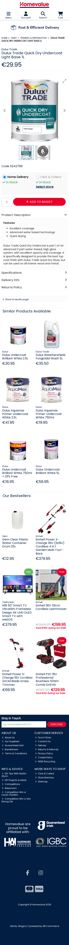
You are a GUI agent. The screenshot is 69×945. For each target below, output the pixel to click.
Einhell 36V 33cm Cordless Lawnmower (51, 607)
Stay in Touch (11, 718)
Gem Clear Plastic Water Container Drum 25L (15, 543)
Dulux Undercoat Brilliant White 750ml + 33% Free (17, 473)
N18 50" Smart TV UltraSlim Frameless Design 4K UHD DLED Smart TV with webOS (17, 612)
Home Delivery (17, 177)
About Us (8, 737)
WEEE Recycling (45, 761)
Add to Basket (39, 202)
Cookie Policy (44, 757)
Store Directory (44, 777)
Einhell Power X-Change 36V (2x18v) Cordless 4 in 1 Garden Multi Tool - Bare (50, 546)
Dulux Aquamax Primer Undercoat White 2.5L (15, 414)
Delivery (40, 745)
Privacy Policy (44, 753)
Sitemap (41, 781)
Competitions (11, 784)
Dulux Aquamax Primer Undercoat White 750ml (49, 414)
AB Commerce (51, 926)
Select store (45, 187)
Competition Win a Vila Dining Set (16, 800)
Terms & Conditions (14, 753)
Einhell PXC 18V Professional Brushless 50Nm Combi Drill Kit (47, 679)
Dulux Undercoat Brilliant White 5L (48, 471)
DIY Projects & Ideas (14, 780)
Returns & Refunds (47, 749)
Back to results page (17, 299)
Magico (22, 926)
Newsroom (9, 788)
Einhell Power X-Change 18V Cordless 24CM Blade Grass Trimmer (17, 679)
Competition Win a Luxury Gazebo (13, 793)
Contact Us (43, 741)
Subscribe (56, 724)
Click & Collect (50, 177)
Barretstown (10, 749)
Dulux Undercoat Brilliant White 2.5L (15, 356)
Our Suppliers (11, 741)
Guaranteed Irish (13, 745)
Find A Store (43, 737)
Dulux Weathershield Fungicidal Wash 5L (50, 356)
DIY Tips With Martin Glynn (13, 775)
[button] (64, 81)
